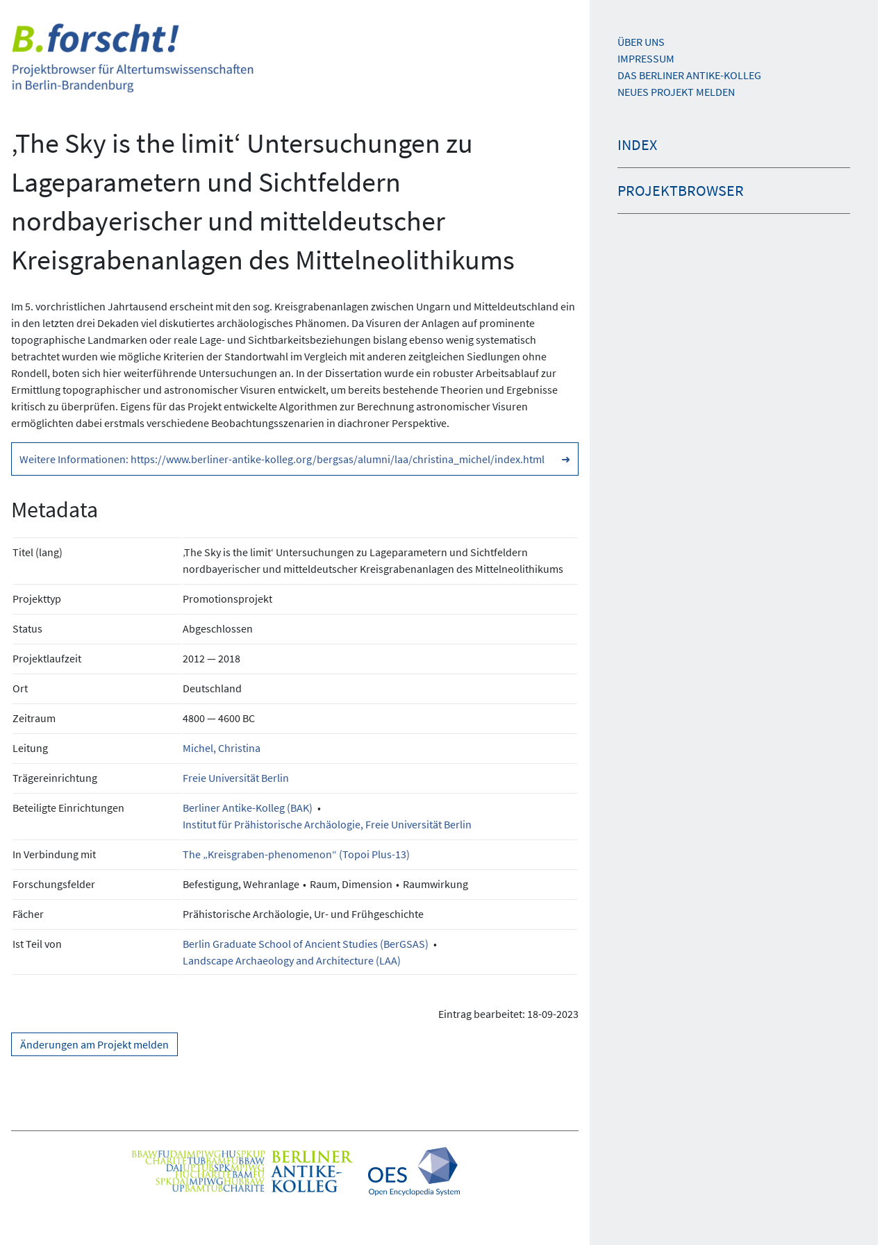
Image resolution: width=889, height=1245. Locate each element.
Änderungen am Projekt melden (94, 1044)
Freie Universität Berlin (236, 778)
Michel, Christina (221, 748)
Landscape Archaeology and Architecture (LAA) (292, 960)
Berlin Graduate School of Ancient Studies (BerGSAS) (306, 944)
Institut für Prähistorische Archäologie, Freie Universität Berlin (327, 824)
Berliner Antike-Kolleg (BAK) (248, 807)
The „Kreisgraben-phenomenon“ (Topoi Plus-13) (296, 854)
